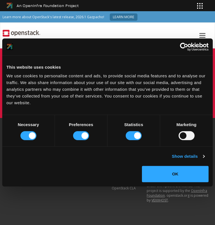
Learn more (123, 17)
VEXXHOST (159, 200)
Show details (185, 156)
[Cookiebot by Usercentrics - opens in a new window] (184, 47)
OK (175, 173)
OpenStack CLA (124, 188)
